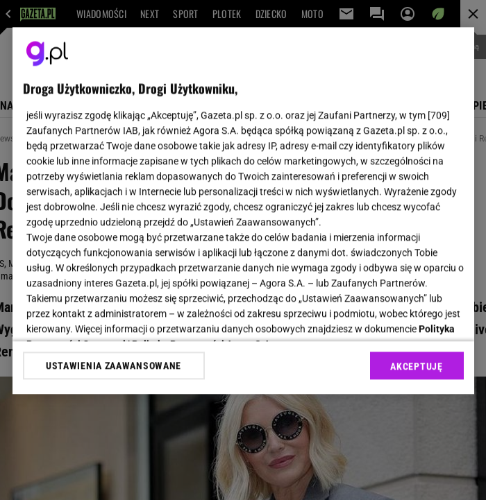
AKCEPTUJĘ (416, 366)
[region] (243, 210)
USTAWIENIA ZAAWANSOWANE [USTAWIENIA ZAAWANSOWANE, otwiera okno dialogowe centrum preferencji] (113, 365)
